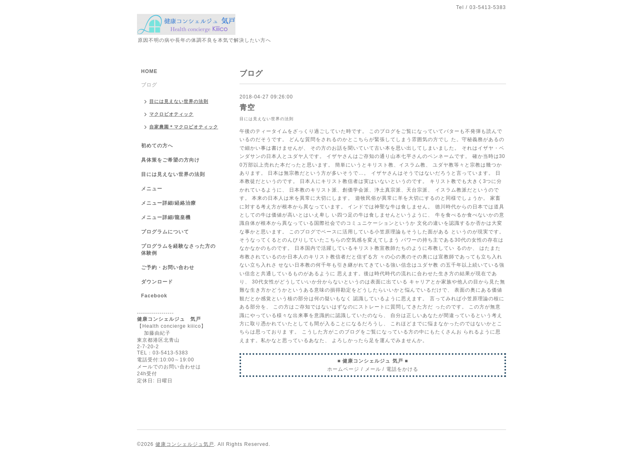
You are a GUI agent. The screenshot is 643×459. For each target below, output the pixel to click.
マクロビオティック (171, 114)
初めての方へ (157, 145)
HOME (149, 71)
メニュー (151, 189)
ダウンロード (157, 282)
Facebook (154, 296)
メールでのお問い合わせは (169, 367)
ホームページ (343, 369)
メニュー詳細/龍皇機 (166, 217)
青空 (247, 107)
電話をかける (402, 369)
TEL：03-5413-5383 (162, 353)
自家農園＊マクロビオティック (183, 126)
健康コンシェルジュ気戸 (184, 444)
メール (373, 369)
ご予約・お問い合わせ (167, 267)
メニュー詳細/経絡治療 (168, 203)
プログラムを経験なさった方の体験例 (178, 249)
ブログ (149, 85)
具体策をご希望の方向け (170, 160)
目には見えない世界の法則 (266, 118)
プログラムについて (165, 232)
